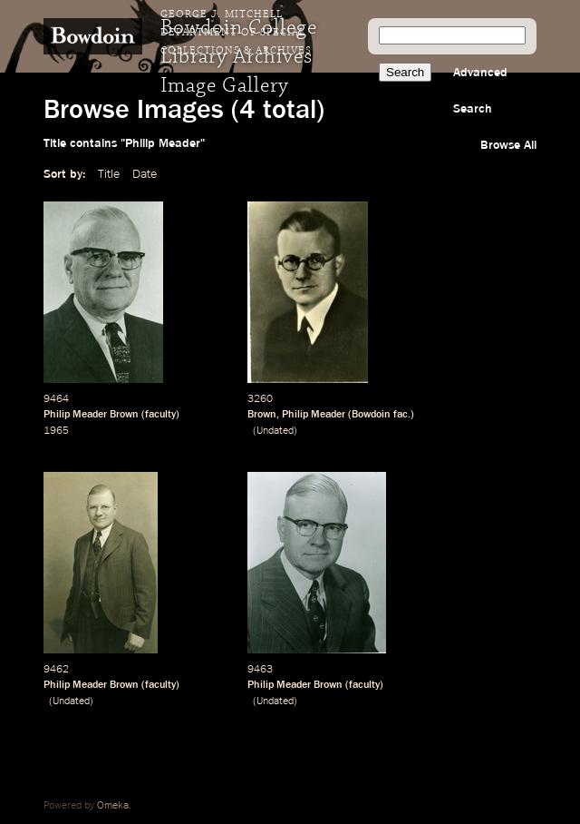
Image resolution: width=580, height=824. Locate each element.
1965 (56, 431)
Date (144, 174)
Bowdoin (371, 414)
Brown (261, 414)
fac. (402, 414)
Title (109, 174)
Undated (275, 431)
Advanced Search (480, 90)
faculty (160, 414)
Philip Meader (313, 414)
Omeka (113, 805)
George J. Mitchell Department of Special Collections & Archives (236, 32)
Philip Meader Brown (91, 414)
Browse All (508, 145)
